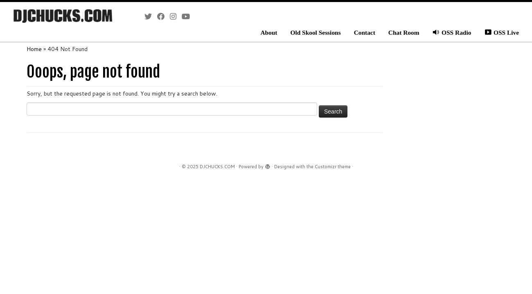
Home (34, 49)
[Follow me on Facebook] (163, 16)
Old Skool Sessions (315, 32)
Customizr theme (333, 166)
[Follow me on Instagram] (176, 16)
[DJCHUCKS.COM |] (61, 16)
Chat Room (403, 32)
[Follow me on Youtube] (188, 16)
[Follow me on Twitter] (150, 16)
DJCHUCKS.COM (217, 166)
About (268, 32)
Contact (364, 32)
